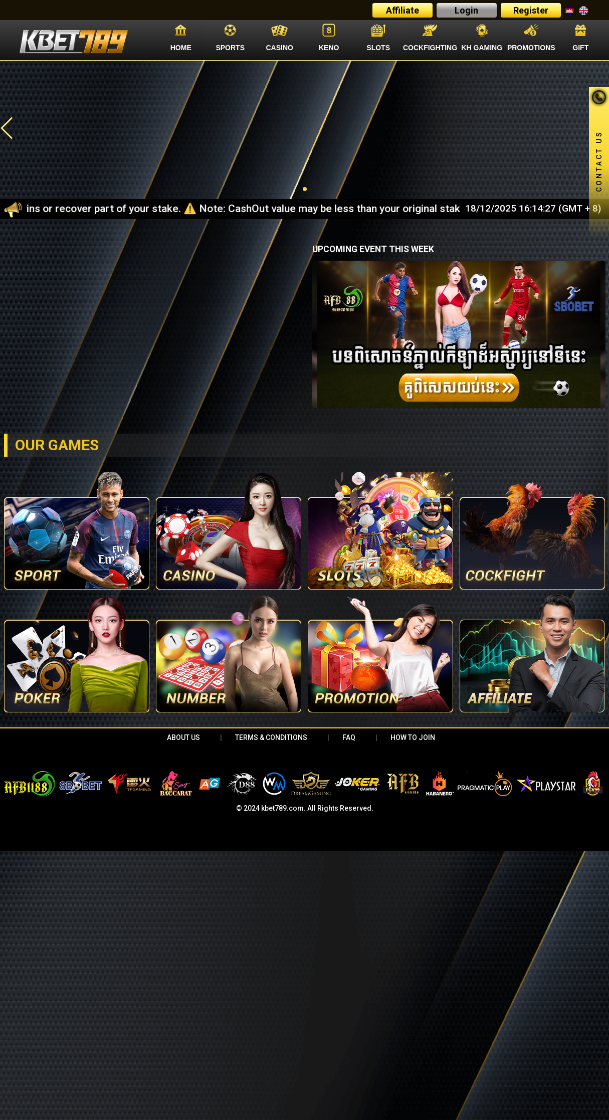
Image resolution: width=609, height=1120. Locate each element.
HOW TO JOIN (412, 737)
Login (466, 10)
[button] (7, 128)
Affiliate (402, 10)
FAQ (348, 737)
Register (530, 10)
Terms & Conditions (271, 737)
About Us (183, 737)
